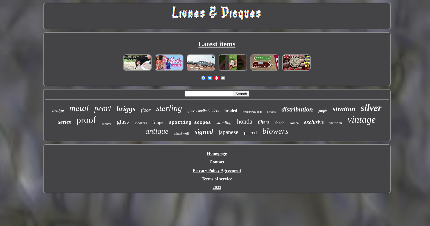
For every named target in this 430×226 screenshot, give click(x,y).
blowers (275, 130)
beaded (231, 110)
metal (79, 108)
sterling (169, 108)
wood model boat (252, 111)
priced (250, 132)
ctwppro (106, 123)
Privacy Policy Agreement (217, 170)
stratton (344, 109)
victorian (335, 123)
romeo (294, 123)
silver (371, 108)
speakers (140, 123)
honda (244, 121)
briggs (126, 109)
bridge (58, 110)
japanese (228, 132)
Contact (217, 162)
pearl (102, 108)
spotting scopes (190, 122)
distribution (297, 109)
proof (86, 120)
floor (146, 110)
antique (156, 131)
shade (279, 123)
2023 (217, 187)
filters (263, 122)
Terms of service (217, 179)
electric (271, 111)
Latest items (216, 44)
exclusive (314, 122)
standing (223, 122)
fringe (157, 122)
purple (322, 111)
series (64, 122)
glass (123, 121)
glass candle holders (203, 111)
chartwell (181, 133)
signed (204, 131)
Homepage (217, 153)
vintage (361, 119)
